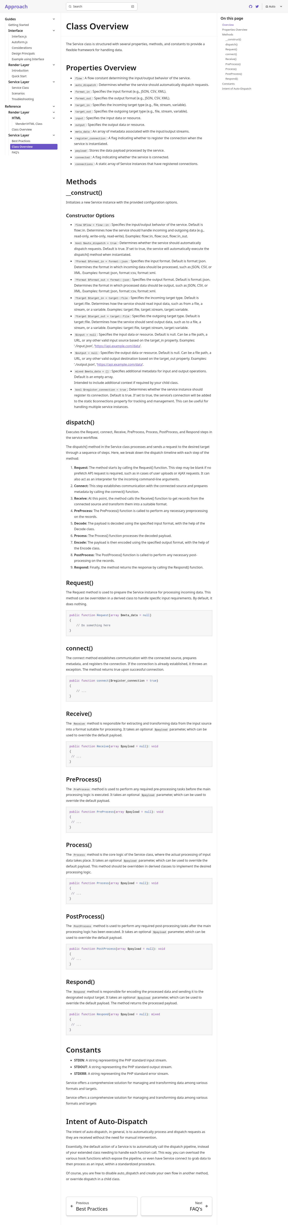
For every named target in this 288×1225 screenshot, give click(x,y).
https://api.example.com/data (117, 346)
